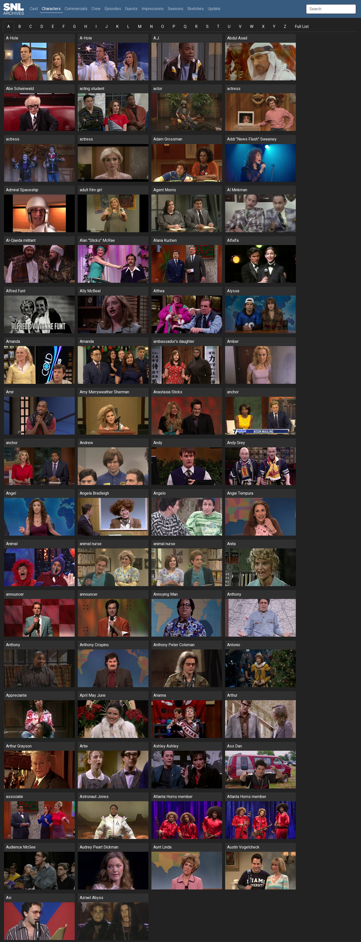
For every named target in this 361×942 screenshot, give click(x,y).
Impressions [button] (153, 9)
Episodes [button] (113, 9)
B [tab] (19, 27)
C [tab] (30, 27)
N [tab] (151, 27)
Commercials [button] (76, 9)
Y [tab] (274, 27)
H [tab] (85, 27)
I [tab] (96, 27)
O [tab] (162, 27)
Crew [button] (96, 9)
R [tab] (196, 27)
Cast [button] (35, 9)
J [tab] (106, 27)
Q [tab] (185, 27)
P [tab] (173, 27)
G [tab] (74, 27)
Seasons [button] (175, 9)
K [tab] (117, 27)
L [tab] (128, 27)
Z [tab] (285, 27)
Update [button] (214, 9)
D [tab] (41, 27)
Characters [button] (51, 9)
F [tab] (63, 27)
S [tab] (207, 27)
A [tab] (8, 27)
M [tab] (139, 27)
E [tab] (53, 27)
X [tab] (263, 27)
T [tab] (218, 27)
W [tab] (251, 27)
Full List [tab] (302, 27)
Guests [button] (131, 9)
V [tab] (240, 27)
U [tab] (229, 27)
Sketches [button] (195, 9)
